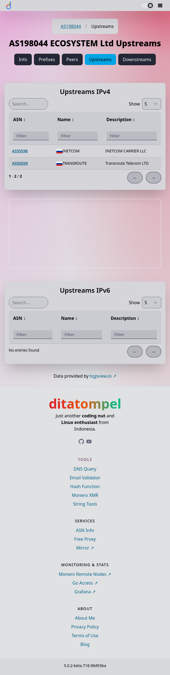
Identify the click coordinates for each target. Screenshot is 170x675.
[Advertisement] (85, 233)
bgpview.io (101, 376)
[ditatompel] (8, 5)
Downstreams (137, 59)
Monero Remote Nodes (82, 574)
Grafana (82, 592)
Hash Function (85, 486)
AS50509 (20, 163)
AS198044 (71, 26)
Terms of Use (85, 636)
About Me (85, 618)
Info (23, 59)
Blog (85, 644)
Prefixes (47, 59)
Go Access (82, 583)
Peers (72, 59)
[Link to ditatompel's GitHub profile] (81, 441)
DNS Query (85, 469)
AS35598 (20, 150)
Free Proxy (85, 539)
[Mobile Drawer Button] (160, 5)
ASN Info (85, 530)
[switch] (147, 5)
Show (134, 104)
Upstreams (100, 59)
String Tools (85, 504)
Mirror (82, 548)
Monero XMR (85, 495)
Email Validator (85, 478)
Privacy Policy (85, 627)
